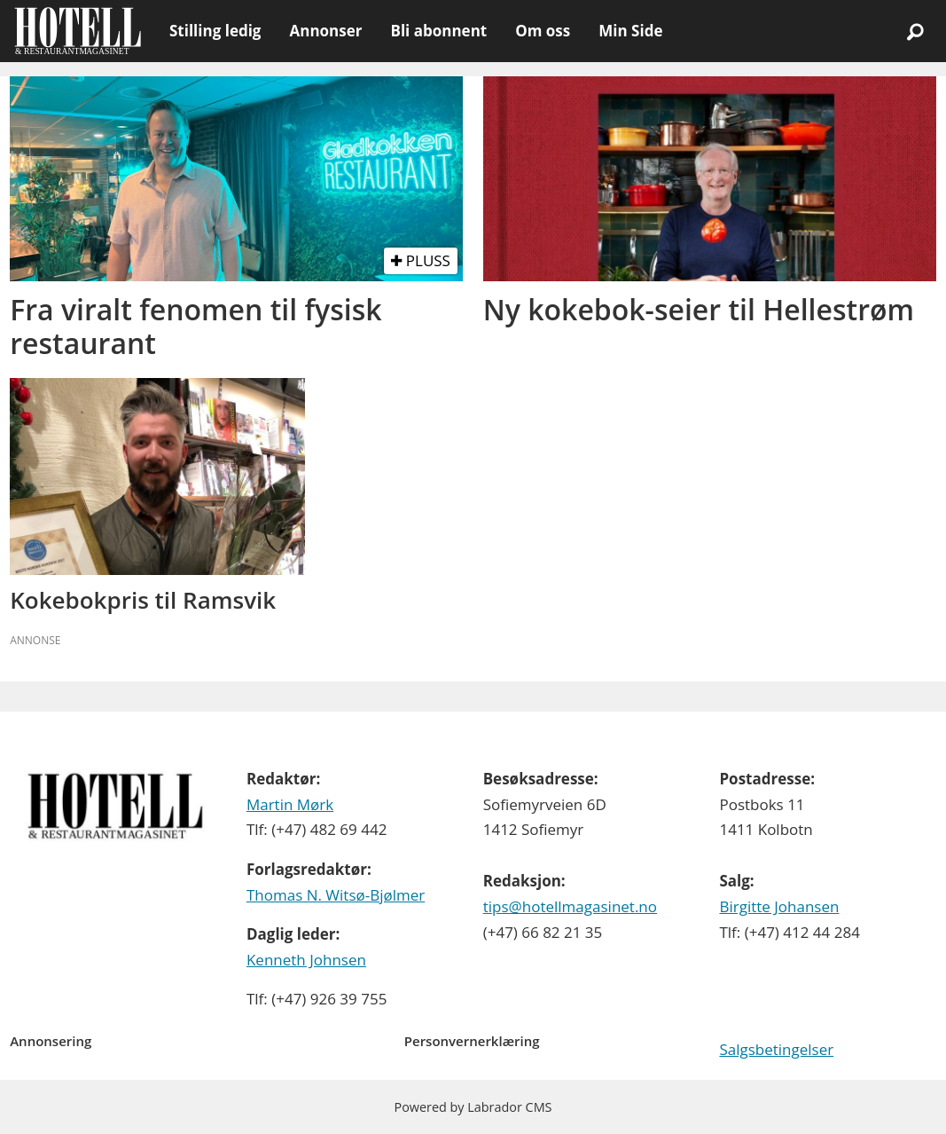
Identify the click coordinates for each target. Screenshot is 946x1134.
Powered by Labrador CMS (473, 1107)
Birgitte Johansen (779, 906)
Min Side (630, 30)
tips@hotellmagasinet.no (570, 906)
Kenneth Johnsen (306, 959)
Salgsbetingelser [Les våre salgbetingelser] (776, 1049)
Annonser (325, 30)
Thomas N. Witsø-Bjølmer (335, 895)
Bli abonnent (438, 30)
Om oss (542, 30)
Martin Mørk (289, 804)
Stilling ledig (215, 30)
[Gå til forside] (77, 31)
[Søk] (915, 31)
